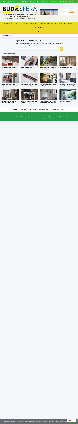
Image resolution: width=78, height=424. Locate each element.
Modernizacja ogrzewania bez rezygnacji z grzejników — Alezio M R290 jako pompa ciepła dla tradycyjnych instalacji (67, 86)
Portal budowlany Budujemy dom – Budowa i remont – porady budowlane (35, 117)
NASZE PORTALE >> (40, 1)
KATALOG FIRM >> (39, 27)
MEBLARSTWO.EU (68, 23)
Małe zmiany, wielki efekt (65, 67)
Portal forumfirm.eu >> (52, 1)
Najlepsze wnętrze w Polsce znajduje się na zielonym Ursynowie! (9, 103)
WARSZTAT (58, 23)
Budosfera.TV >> (25, 1)
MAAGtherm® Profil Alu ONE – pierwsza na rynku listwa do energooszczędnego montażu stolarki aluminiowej (29, 86)
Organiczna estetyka (64, 101)
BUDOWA (17, 23)
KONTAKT (71, 1)
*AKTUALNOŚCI (7, 23)
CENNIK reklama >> (63, 1)
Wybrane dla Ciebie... (9, 53)
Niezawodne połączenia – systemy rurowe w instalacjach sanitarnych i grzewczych (9, 86)
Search (61, 49)
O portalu (32, 1)
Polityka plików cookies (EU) (61, 117)
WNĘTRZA (49, 23)
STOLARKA (40, 23)
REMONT (32, 23)
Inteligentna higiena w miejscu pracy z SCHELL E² (9, 68)
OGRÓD (25, 23)
